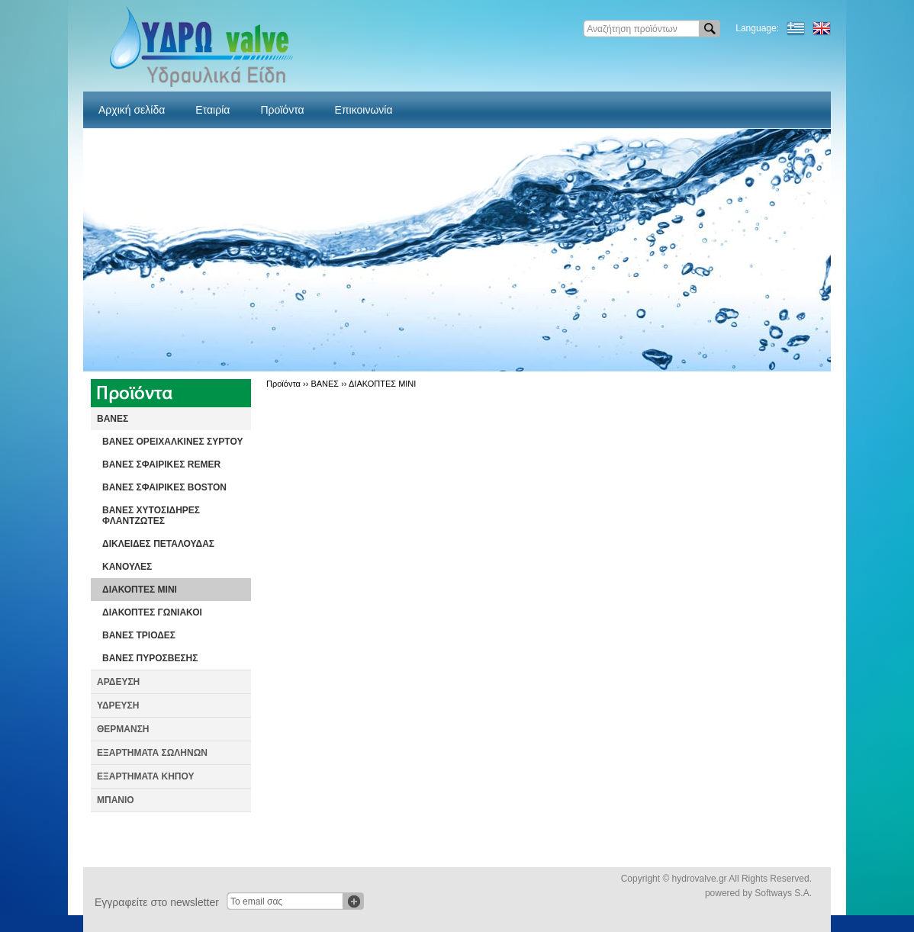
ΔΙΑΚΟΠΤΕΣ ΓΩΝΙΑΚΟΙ (152, 612)
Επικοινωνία (364, 110)
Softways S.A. (783, 893)
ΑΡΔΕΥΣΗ (118, 682)
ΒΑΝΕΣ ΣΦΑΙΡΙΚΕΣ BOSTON (164, 487)
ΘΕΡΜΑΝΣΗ (123, 729)
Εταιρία (212, 110)
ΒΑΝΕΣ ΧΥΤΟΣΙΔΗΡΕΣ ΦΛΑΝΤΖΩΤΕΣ (151, 515)
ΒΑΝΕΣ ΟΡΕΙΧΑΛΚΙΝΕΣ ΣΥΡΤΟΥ (172, 441)
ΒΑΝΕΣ (112, 418)
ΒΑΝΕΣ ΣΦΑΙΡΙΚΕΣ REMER (161, 464)
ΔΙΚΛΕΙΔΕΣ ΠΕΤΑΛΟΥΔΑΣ (158, 543)
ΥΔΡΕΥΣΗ (118, 705)
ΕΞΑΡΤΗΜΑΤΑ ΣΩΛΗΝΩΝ (152, 752)
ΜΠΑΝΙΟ (115, 800)
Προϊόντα (282, 110)
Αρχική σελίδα (131, 110)
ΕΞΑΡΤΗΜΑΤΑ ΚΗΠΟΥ (146, 776)
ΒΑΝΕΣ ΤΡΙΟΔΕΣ (138, 635)
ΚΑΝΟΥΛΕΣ (127, 566)
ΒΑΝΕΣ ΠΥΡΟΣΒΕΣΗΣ (150, 658)
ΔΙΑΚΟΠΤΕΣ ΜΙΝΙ (139, 589)
